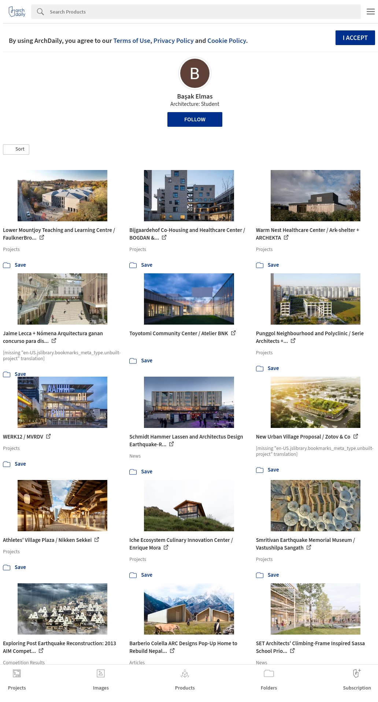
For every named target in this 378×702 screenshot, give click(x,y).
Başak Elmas (195, 96)
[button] (16, 149)
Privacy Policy (173, 40)
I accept (355, 38)
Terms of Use (131, 40)
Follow (194, 119)
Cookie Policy (226, 40)
